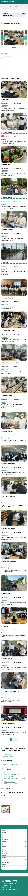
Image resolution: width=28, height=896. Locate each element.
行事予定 (4, 859)
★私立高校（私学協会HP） (7, 756)
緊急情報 (4, 857)
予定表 (4, 866)
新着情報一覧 (5, 855)
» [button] (17, 739)
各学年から (4, 844)
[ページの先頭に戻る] (26, 894)
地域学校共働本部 (6, 862)
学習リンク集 (5, 853)
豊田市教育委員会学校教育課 (11, 774)
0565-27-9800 (8, 885)
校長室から (5, 274)
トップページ (5, 830)
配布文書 (4, 864)
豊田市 (5, 772)
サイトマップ (5, 891)
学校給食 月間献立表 (9, 782)
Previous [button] (3, 38)
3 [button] (14, 739)
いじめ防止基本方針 (6, 839)
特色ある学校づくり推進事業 (7, 837)
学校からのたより (5, 848)
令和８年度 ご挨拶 (7, 56)
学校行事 (4, 841)
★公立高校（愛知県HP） (7, 754)
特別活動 (4, 846)
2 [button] (12, 739)
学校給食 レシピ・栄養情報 (11, 784)
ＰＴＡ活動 (4, 851)
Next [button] (25, 38)
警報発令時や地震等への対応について (12, 764)
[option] (14, 37)
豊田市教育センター (9, 776)
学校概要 (4, 832)
